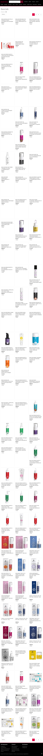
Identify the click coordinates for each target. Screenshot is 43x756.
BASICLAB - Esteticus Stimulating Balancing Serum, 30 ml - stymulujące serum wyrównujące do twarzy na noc (7, 643)
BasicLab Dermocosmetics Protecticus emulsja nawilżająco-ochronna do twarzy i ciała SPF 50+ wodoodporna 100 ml (21, 721)
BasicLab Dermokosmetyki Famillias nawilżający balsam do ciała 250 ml (20, 348)
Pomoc (2, 751)
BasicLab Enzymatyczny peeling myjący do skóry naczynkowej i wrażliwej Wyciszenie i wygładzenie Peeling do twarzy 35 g (34, 21)
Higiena (20, 4)
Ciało (13, 4)
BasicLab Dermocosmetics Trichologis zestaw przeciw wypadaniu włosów (7, 55)
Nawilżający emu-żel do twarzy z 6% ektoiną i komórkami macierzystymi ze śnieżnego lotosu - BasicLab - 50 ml (35, 621)
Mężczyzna (29, 4)
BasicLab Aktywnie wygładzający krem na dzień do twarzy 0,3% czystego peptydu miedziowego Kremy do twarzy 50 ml (21, 305)
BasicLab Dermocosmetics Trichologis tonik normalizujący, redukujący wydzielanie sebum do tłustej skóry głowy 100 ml (7, 508)
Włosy (17, 4)
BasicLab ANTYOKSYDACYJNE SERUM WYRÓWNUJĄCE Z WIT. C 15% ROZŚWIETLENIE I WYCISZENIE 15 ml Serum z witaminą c (7, 224)
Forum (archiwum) (15, 748)
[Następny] (41, 14)
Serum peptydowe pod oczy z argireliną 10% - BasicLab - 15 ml (7, 664)
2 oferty (30, 701)
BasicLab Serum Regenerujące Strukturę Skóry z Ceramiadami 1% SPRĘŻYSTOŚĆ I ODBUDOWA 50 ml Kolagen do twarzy (35, 382)
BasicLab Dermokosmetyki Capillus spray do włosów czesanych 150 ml (21, 358)
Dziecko (24, 4)
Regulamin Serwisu (15, 750)
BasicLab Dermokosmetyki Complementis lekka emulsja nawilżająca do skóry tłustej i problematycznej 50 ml (21, 382)
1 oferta (2, 24)
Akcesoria (35, 4)
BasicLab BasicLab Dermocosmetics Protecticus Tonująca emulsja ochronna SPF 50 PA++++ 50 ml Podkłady (6, 372)
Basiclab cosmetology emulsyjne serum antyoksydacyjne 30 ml (34, 720)
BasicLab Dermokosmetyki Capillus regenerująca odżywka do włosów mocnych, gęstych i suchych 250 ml (21, 202)
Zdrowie (39, 4)
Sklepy (37, 1)
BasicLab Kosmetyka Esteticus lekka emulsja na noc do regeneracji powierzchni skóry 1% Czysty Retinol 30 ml (35, 157)
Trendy (33, 1)
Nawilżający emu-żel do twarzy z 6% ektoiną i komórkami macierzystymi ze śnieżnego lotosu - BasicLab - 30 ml (20, 643)
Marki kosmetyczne (5, 750)
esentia (4, 1)
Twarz (2, 4)
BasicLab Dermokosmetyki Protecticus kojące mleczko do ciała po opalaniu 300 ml (35, 416)
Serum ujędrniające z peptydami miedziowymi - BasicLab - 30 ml (34, 574)
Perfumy (10, 4)
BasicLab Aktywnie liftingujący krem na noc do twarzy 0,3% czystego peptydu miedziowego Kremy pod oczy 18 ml (35, 202)
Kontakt (13, 751)
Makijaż (5, 4)
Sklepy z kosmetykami (5, 748)
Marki (30, 1)
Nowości (26, 1)
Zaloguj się (24, 747)
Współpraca (24, 746)
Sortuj (3, 14)
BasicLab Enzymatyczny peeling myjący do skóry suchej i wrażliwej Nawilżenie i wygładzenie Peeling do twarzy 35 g (34, 350)
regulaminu (26, 753)
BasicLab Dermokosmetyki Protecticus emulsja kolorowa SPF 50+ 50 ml (6, 65)
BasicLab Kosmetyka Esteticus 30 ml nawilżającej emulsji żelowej (21, 123)
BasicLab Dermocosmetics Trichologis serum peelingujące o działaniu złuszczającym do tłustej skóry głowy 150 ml (20, 508)
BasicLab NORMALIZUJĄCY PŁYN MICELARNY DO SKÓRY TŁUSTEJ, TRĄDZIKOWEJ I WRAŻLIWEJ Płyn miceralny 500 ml (20, 653)
